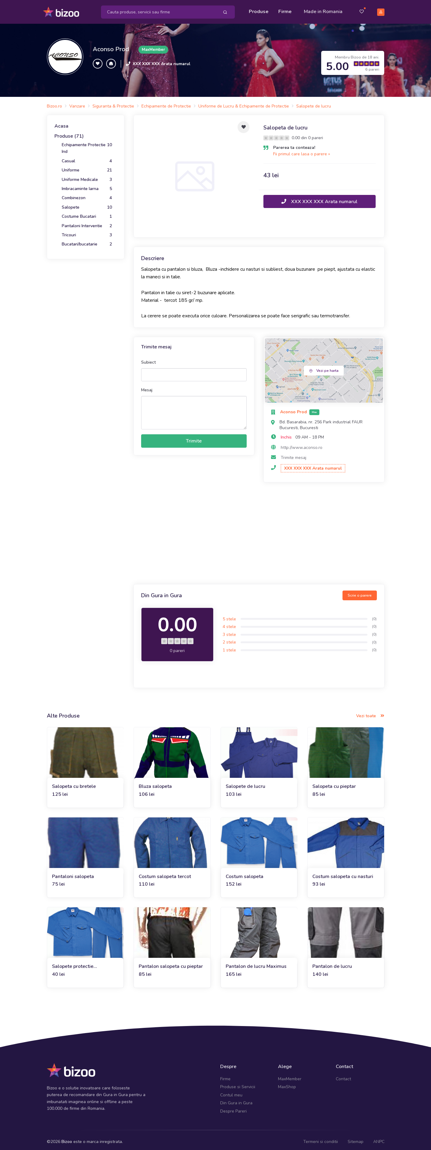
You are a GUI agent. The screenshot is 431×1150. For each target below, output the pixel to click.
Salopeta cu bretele (74, 782)
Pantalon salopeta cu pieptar (171, 962)
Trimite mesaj (293, 454)
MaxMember (289, 1075)
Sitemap (355, 1138)
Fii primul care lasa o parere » (301, 150)
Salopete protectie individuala (72, 962)
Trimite (194, 437)
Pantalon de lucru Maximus (256, 962)
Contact (343, 1075)
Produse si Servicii (237, 1083)
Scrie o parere (360, 591)
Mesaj (146, 386)
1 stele (229, 646)
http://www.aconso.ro (301, 443)
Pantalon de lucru (332, 962)
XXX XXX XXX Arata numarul (161, 60)
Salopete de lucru (245, 782)
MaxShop (287, 1083)
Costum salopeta (244, 872)
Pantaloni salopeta (73, 872)
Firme (285, 9)
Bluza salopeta (155, 782)
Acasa (61, 122)
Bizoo (66, 1138)
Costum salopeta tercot (165, 872)
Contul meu (231, 1091)
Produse (259, 9)
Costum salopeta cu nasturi (342, 872)
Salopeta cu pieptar (334, 782)
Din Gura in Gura (236, 1099)
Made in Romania (323, 9)
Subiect (148, 358)
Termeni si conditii (320, 1138)
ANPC (378, 1138)
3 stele (229, 630)
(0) (374, 614)
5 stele (229, 615)
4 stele (229, 623)
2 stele (229, 638)
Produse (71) (69, 132)
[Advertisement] (259, 530)
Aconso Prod (111, 45)
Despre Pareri (233, 1107)
